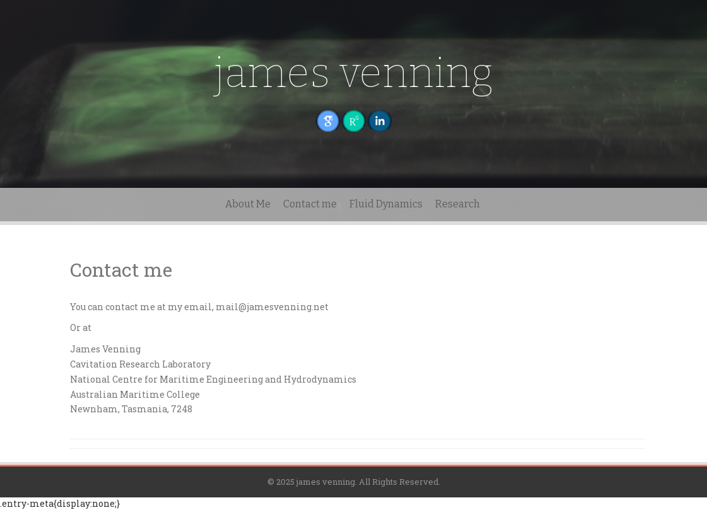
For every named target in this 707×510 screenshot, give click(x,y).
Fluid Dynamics (386, 204)
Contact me (310, 204)
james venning (353, 73)
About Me (248, 204)
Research (457, 204)
